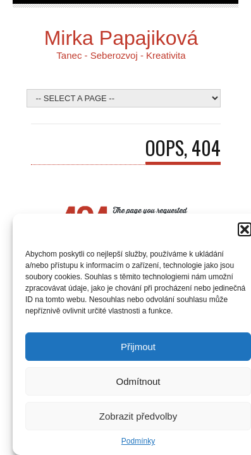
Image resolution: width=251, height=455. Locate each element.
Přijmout (138, 346)
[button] (244, 229)
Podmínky (138, 441)
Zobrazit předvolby (138, 416)
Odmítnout (138, 381)
